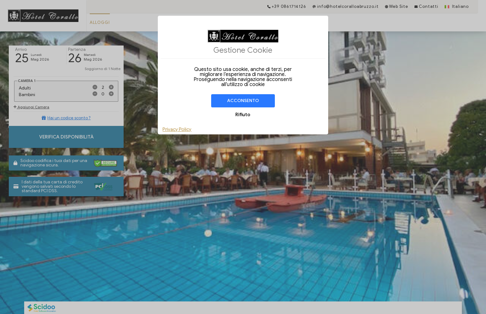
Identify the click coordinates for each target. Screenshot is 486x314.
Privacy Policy (177, 129)
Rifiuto (242, 114)
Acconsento (243, 100)
